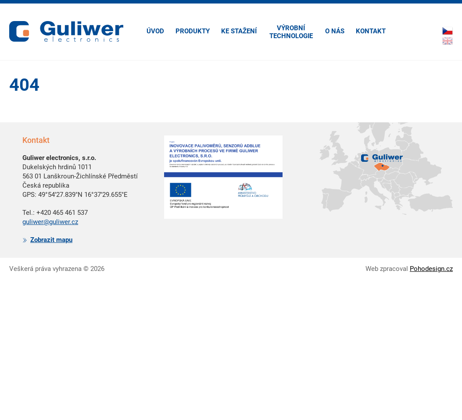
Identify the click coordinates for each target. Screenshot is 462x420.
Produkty (192, 31)
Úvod (155, 31)
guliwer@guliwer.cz (50, 222)
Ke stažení (239, 31)
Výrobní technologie (291, 32)
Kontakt (371, 31)
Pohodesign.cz (431, 269)
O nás (334, 31)
